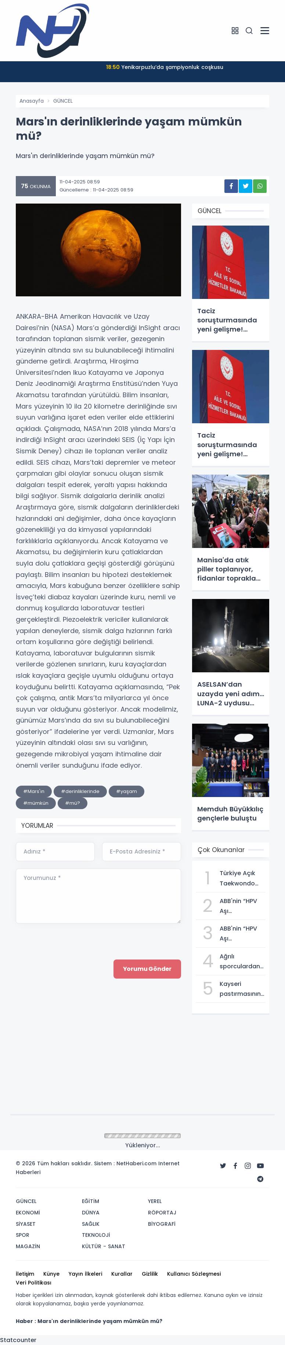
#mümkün (35, 803)
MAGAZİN (28, 1246)
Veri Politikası (33, 1282)
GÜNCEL (63, 101)
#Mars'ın (33, 791)
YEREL (155, 1201)
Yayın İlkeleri (85, 1274)
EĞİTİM (90, 1201)
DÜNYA (91, 1212)
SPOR (22, 1235)
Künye (51, 1274)
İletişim (25, 1274)
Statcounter (18, 1340)
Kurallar (122, 1274)
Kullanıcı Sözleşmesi (194, 1274)
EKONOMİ (28, 1212)
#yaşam (126, 791)
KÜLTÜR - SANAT (103, 1246)
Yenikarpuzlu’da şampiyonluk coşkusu (164, 67)
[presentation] (71, 1030)
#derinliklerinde (80, 791)
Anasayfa (31, 101)
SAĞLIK (91, 1224)
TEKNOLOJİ (96, 1235)
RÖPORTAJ (162, 1212)
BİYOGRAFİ (162, 1224)
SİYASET (26, 1224)
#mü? (72, 803)
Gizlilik (150, 1274)
